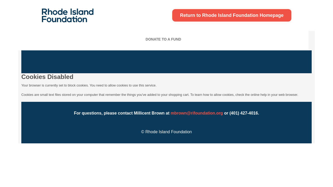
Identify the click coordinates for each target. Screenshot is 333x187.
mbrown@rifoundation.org (197, 113)
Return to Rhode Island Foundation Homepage (232, 15)
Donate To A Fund (163, 39)
